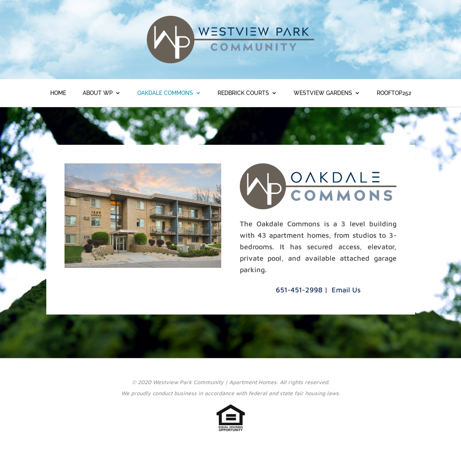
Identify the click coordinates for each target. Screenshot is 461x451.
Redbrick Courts (243, 93)
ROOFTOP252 (394, 93)
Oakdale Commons (165, 93)
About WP (98, 93)
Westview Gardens (323, 93)
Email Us (346, 290)
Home (58, 93)
